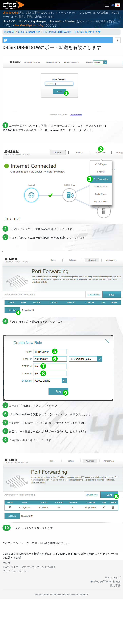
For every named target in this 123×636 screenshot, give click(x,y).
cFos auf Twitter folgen (105, 581)
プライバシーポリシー (15, 571)
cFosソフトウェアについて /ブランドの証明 (28, 567)
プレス (6, 563)
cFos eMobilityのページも (28, 25)
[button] (57, 40)
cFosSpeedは (10, 12)
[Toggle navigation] (107, 5)
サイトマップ (113, 577)
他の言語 (115, 585)
